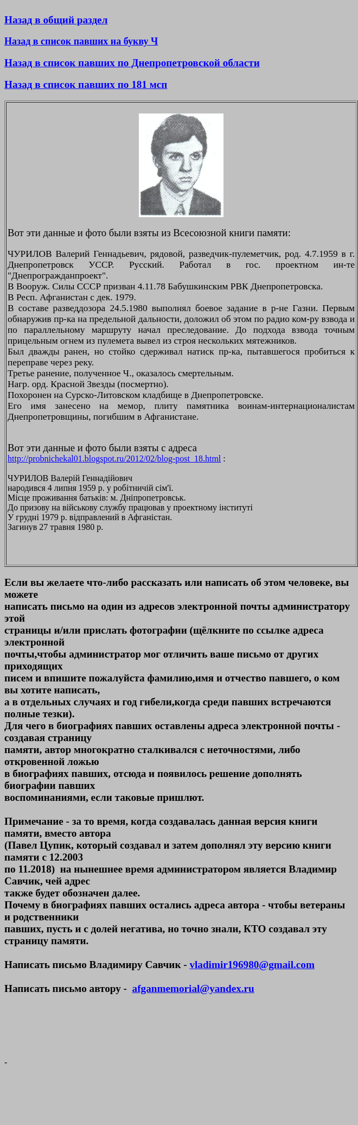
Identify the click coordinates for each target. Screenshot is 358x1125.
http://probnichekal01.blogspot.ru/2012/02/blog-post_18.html (114, 458)
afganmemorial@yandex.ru (193, 988)
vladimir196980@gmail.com (251, 964)
